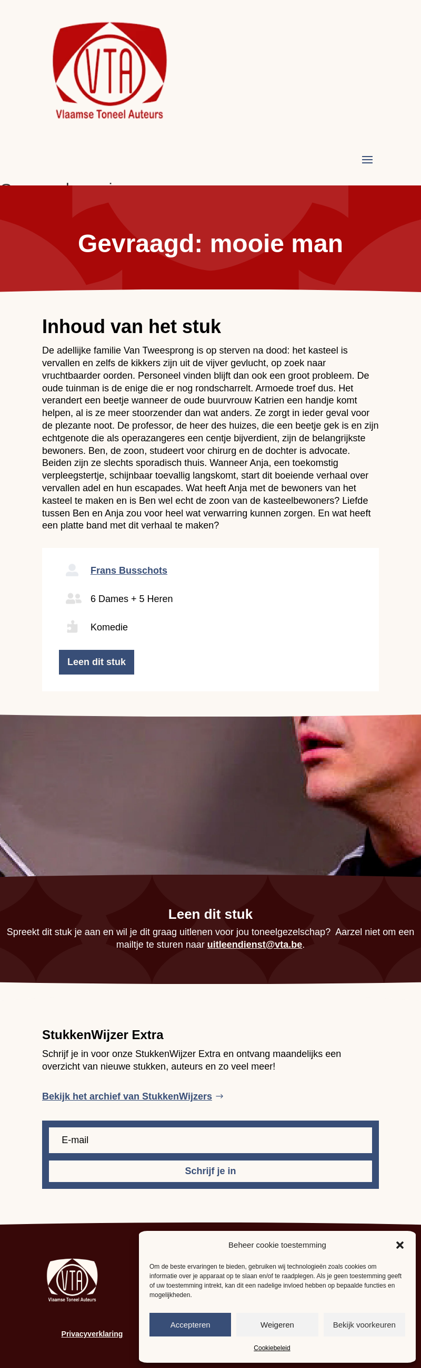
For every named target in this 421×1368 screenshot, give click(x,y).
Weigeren (277, 1324)
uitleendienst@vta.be (255, 944)
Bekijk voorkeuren (364, 1324)
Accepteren (190, 1324)
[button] (400, 1245)
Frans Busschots (129, 570)
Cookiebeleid (272, 1348)
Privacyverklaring (92, 1334)
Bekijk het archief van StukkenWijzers (127, 1096)
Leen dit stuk (96, 662)
